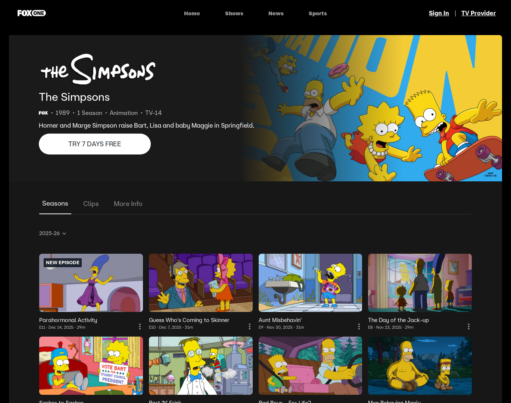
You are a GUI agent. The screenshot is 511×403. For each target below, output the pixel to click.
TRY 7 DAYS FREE (94, 144)
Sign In (439, 13)
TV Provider (478, 13)
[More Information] (140, 326)
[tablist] (255, 204)
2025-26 (53, 233)
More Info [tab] (128, 203)
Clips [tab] (91, 203)
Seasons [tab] (55, 203)
